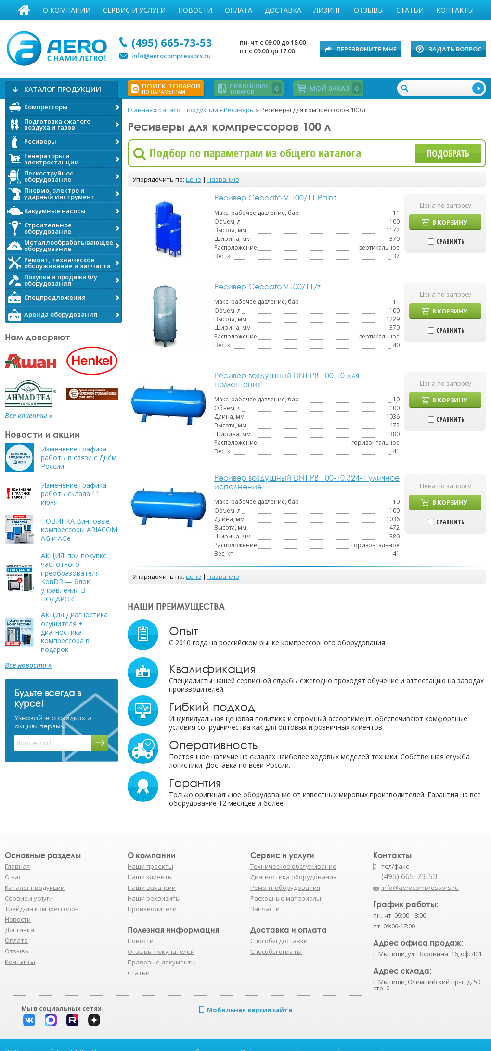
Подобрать (448, 153)
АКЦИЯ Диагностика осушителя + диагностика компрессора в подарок (74, 632)
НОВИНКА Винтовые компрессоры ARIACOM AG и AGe (79, 530)
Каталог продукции (35, 887)
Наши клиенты (150, 877)
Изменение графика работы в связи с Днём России (78, 458)
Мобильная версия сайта (249, 1009)
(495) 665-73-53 (171, 42)
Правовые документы (162, 962)
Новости (195, 9)
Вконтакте (29, 1020)
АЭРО (59, 47)
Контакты (455, 9)
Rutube (72, 1020)
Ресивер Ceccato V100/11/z (267, 286)
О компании (66, 9)
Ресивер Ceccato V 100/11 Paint (275, 197)
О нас (13, 877)
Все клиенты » (28, 416)
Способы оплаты (276, 951)
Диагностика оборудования (293, 877)
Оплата (238, 9)
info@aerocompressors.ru (171, 55)
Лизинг (327, 9)
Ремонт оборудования (285, 887)
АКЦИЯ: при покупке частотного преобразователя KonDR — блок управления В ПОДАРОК (74, 577)
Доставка (283, 9)
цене (193, 179)
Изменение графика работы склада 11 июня (73, 494)
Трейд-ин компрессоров (42, 908)
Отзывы (369, 9)
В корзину (449, 222)
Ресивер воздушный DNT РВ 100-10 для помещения (286, 380)
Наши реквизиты (154, 898)
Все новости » (28, 665)
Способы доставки (279, 941)
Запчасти (265, 908)
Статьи (410, 9)
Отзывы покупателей (161, 951)
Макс (51, 1020)
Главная (24, 10)
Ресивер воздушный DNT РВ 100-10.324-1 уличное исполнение (307, 482)
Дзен (94, 1020)
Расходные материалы (285, 898)
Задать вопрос (454, 49)
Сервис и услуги (134, 9)
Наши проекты (150, 866)
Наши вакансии (152, 887)
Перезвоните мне (366, 49)
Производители (152, 908)
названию (223, 179)
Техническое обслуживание (293, 866)
